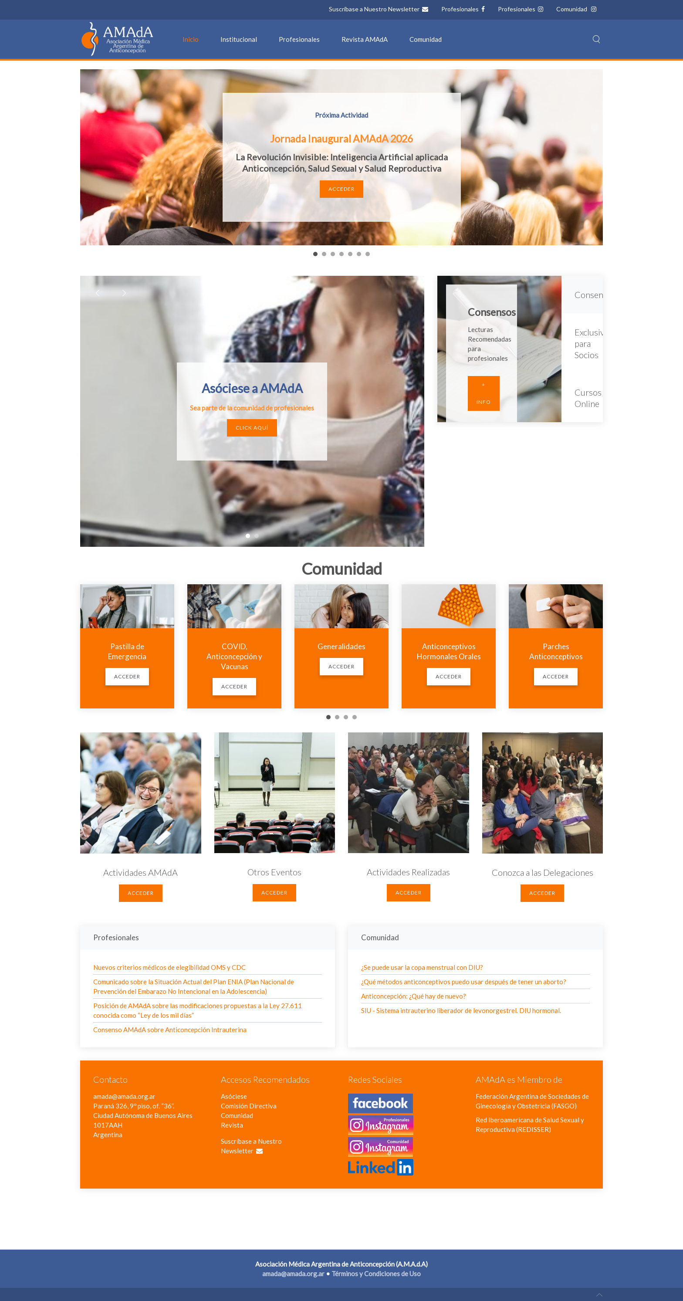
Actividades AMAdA (140, 872)
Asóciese (234, 1096)
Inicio (191, 39)
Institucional (238, 39)
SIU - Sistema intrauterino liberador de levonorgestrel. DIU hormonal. (461, 1010)
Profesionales (460, 9)
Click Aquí (252, 427)
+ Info (484, 393)
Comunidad (572, 9)
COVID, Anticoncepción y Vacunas (234, 656)
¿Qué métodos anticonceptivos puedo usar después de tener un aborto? (463, 982)
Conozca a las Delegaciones (542, 872)
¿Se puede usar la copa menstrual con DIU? (422, 967)
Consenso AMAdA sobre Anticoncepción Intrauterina (170, 1029)
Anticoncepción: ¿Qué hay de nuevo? (413, 996)
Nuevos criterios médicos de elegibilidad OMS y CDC (169, 967)
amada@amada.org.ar (124, 1096)
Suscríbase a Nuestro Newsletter (375, 9)
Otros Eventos (274, 872)
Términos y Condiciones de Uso (376, 1273)
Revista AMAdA (365, 39)
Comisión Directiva (249, 1106)
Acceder (341, 189)
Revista (232, 1125)
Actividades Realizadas (408, 872)
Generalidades (341, 646)
